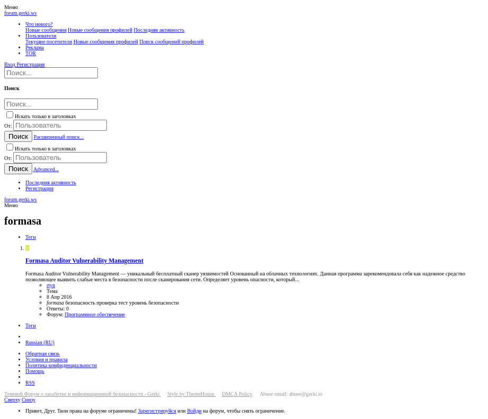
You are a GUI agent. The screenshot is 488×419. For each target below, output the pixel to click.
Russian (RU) (40, 342)
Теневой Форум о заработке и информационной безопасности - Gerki (82, 394)
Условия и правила (46, 359)
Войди (194, 411)
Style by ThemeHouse (191, 394)
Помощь (34, 371)
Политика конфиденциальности (61, 365)
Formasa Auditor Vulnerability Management (84, 260)
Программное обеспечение (95, 314)
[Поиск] (51, 72)
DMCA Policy (237, 394)
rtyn (51, 285)
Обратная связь (42, 353)
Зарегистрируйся (157, 411)
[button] (11, 7)
